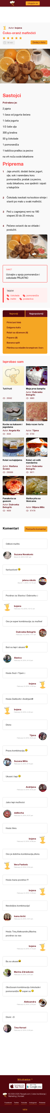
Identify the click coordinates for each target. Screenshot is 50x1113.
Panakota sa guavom (13, 494)
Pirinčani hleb (14, 322)
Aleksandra (30, 1001)
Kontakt (21, 1096)
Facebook (8, 1103)
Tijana (32, 735)
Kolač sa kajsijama (13, 456)
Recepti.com (5, 1095)
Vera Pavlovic (21, 864)
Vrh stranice (23, 1079)
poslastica (28, 299)
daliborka (19, 813)
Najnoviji (13, 313)
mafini (13, 299)
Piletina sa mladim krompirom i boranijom (25, 347)
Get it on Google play (34, 1086)
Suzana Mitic (21, 761)
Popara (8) (12, 337)
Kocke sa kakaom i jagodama (13, 418)
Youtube (24, 1103)
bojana (18, 28)
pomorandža (33, 295)
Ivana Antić (20, 916)
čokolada (14, 295)
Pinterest (42, 1103)
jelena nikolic (29, 580)
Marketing (12, 1096)
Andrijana (31, 787)
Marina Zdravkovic (24, 972)
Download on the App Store (17, 1086)
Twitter (16, 1103)
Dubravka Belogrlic (26, 632)
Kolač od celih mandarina (36, 456)
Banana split (13, 342)
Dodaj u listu (39, 42)
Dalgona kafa (14, 327)
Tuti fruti (13, 383)
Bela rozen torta (36, 418)
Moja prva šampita (36, 383)
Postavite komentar (36, 529)
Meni (25, 1110)
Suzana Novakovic (23, 554)
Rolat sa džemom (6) (17, 332)
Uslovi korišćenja (38, 1094)
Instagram (33, 1103)
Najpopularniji (36, 313)
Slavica (18, 657)
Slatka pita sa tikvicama (36, 494)
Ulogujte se (33, 3)
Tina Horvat (20, 1027)
